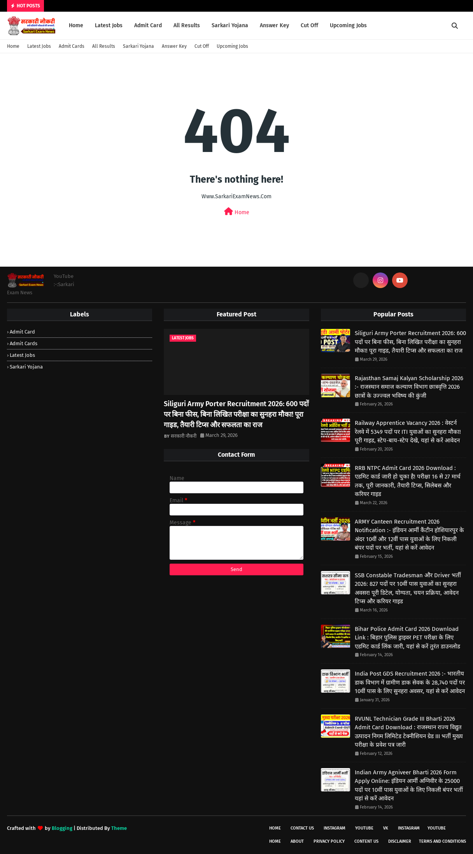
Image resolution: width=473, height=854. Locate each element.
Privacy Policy (329, 841)
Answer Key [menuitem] (274, 25)
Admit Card (22, 332)
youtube (364, 828)
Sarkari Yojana (138, 46)
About (297, 841)
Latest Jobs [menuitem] (109, 25)
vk (385, 828)
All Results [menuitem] (186, 25)
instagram (334, 828)
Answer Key (174, 46)
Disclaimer (399, 841)
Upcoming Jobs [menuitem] (348, 25)
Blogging (62, 828)
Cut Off (201, 46)
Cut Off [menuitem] (309, 25)
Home (13, 46)
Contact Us (302, 828)
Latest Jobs (39, 46)
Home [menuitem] (76, 25)
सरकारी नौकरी (183, 436)
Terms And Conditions (442, 841)
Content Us (366, 841)
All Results (103, 46)
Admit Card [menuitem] (148, 25)
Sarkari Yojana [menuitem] (230, 25)
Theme (119, 828)
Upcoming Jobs (232, 46)
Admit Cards (71, 46)
